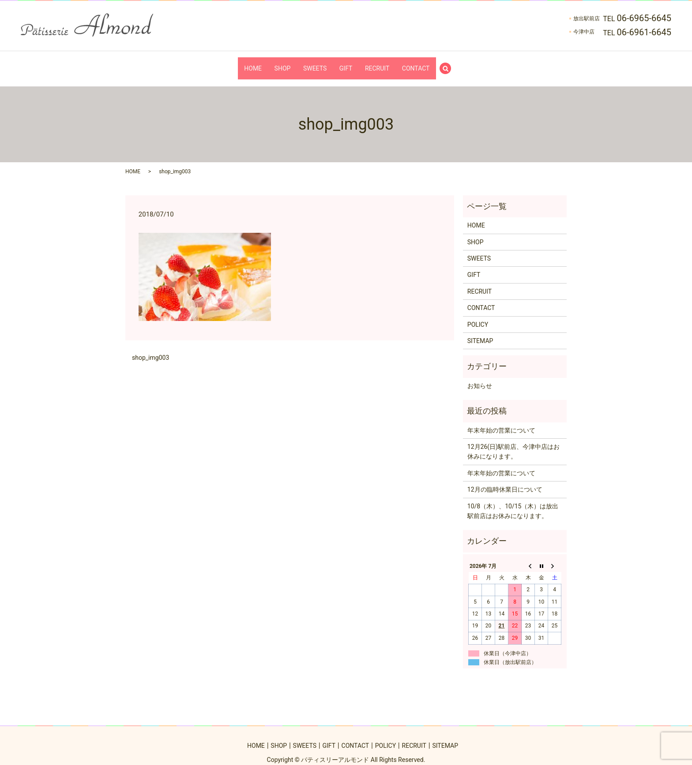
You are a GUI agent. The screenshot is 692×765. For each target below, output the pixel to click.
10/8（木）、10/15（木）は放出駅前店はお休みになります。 (513, 502)
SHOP (273, 63)
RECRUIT (386, 63)
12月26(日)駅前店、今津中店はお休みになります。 (513, 443)
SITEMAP (480, 332)
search (467, 63)
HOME (238, 63)
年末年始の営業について (501, 421)
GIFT (348, 63)
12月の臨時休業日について (504, 481)
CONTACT (430, 63)
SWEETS (311, 63)
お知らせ (479, 377)
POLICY (477, 315)
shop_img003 (150, 348)
